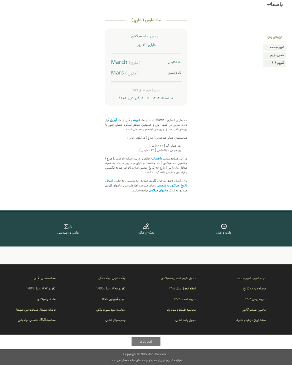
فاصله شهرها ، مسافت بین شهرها (36, 309)
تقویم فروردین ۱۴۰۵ (113, 299)
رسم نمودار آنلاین (115, 320)
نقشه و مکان (146, 228)
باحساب (274, 5)
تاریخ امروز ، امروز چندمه (251, 278)
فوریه (136, 120)
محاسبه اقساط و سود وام (181, 309)
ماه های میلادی (46, 299)
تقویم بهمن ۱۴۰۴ (255, 299)
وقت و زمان (224, 228)
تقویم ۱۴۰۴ (277, 63)
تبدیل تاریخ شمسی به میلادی (178, 278)
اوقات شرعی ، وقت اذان (111, 278)
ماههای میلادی (158, 190)
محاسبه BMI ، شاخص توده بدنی (37, 320)
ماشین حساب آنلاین (254, 309)
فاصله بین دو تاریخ (254, 288)
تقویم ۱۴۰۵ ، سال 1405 (110, 288)
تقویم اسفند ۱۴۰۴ (185, 299)
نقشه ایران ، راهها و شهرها (251, 320)
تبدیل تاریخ (277, 55)
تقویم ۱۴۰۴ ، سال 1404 (41, 288)
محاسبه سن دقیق (45, 278)
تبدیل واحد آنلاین (185, 320)
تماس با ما (146, 341)
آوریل (113, 120)
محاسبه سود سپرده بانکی (110, 309)
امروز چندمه (277, 47)
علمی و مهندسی (68, 228)
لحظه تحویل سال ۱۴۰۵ (182, 288)
